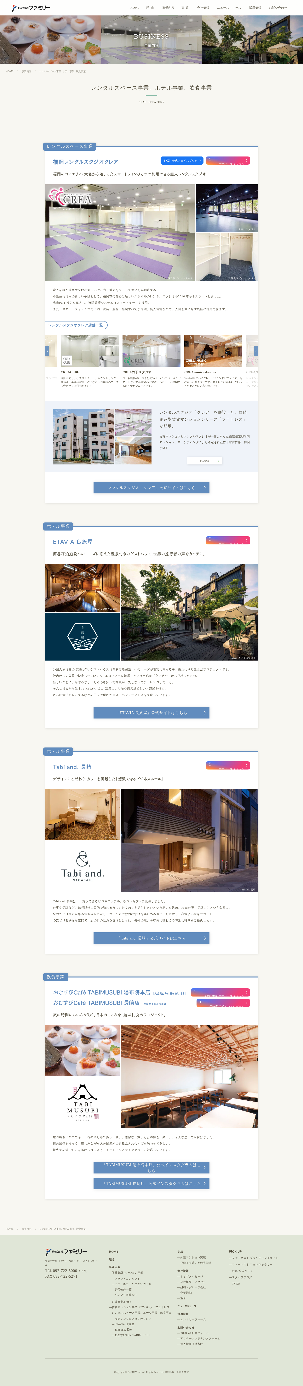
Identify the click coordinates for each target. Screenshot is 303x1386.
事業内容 (168, 7)
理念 (150, 7)
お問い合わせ (278, 7)
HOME (135, 7)
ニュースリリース (229, 7)
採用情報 (255, 7)
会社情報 (203, 7)
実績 (185, 7)
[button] (47, 360)
